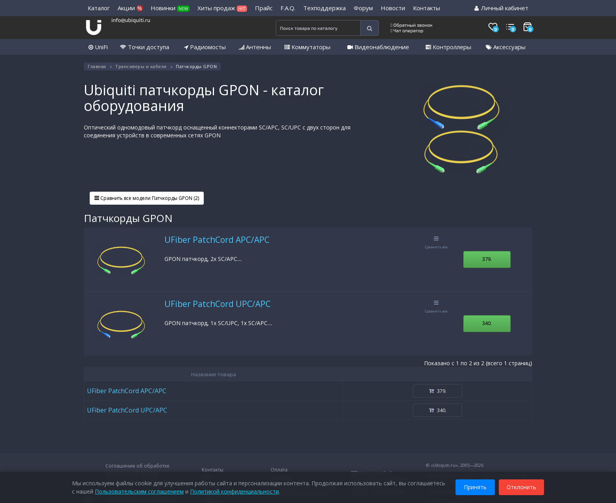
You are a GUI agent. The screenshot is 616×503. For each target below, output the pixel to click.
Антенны (255, 47)
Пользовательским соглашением (139, 491)
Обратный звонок (412, 25)
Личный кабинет (501, 8)
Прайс (264, 8)
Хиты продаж (222, 8)
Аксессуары (506, 47)
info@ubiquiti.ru (130, 20)
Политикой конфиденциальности (234, 491)
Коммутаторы (307, 47)
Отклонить (521, 486)
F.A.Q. (287, 8)
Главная (97, 66)
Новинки (170, 8)
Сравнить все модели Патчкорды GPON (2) (146, 198)
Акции (130, 8)
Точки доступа (144, 47)
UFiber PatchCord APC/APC (216, 239)
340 (487, 323)
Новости (393, 8)
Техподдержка (324, 8)
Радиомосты (205, 47)
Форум (363, 8)
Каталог (99, 8)
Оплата (279, 469)
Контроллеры (448, 47)
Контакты (426, 8)
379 (487, 259)
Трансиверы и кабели (141, 66)
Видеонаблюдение (378, 47)
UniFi (98, 47)
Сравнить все (436, 243)
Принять (475, 486)
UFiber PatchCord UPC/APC (217, 303)
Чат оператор (407, 30)
